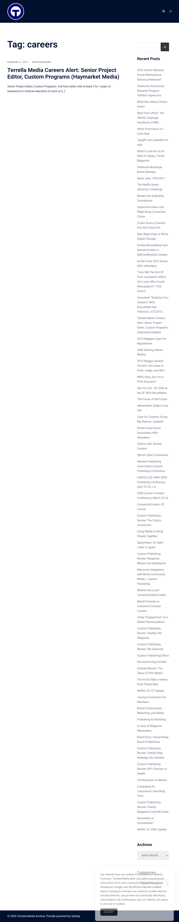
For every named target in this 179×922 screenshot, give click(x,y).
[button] (163, 11)
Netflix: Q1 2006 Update (152, 829)
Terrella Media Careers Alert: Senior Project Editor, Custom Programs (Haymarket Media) (63, 73)
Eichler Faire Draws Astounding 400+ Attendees (149, 432)
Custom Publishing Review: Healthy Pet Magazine (149, 633)
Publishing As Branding (151, 719)
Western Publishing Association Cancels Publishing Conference (151, 466)
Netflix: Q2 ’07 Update (150, 690)
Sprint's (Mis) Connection (153, 455)
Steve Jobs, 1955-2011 (151, 178)
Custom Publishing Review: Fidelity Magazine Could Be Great (153, 807)
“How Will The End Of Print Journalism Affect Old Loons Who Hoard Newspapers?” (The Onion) (151, 282)
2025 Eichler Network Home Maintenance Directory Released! (150, 74)
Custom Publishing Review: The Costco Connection (149, 520)
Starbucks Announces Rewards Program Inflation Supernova (150, 90)
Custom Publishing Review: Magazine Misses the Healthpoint (151, 558)
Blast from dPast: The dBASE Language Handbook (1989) (150, 117)
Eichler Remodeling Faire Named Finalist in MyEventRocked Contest (152, 250)
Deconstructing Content (152, 662)
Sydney (75, 916)
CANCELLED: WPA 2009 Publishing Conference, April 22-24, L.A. (152, 482)
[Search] (165, 47)
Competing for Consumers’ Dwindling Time (151, 791)
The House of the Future (152, 399)
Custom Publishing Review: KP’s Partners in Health (152, 768)
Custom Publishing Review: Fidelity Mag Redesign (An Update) (150, 753)
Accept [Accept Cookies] (109, 917)
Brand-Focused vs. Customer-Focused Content (149, 606)
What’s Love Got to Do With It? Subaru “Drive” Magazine (151, 156)
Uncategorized (41, 62)
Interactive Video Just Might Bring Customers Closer (151, 211)
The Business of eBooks (152, 780)
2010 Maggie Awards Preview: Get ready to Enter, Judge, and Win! (150, 365)
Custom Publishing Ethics (153, 655)
